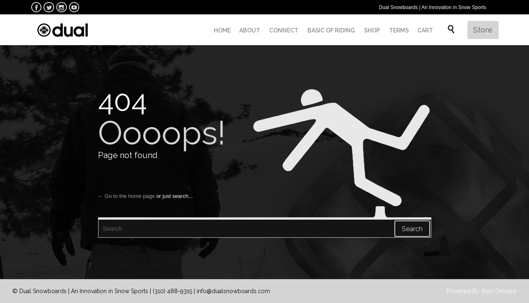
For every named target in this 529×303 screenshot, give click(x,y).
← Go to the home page (126, 196)
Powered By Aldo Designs (482, 291)
